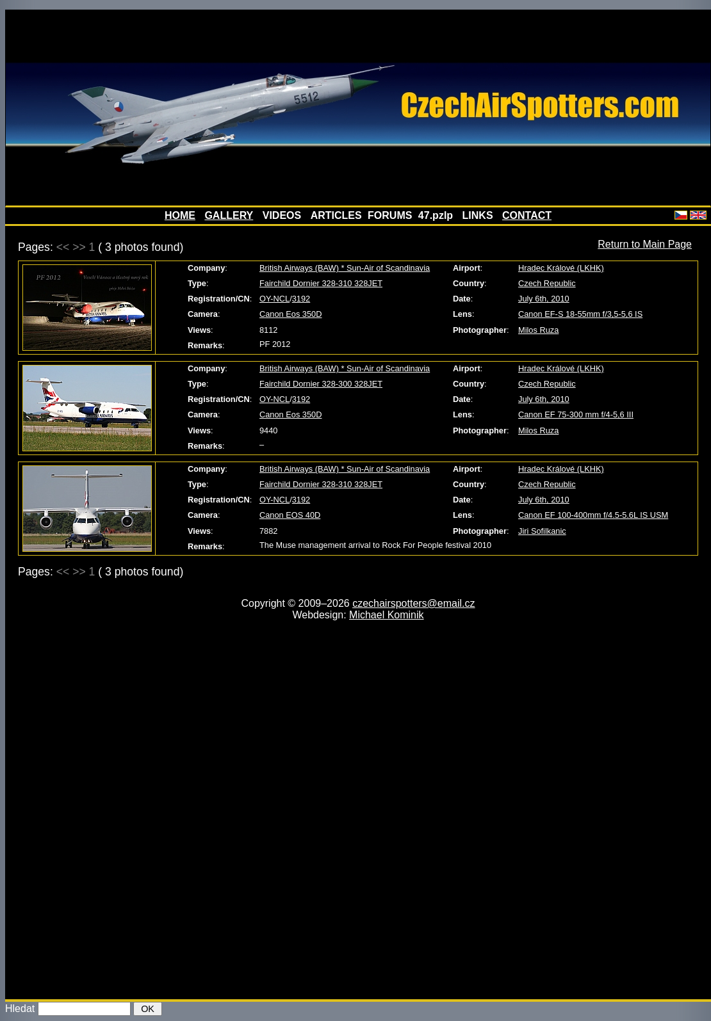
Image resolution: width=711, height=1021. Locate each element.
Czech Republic (547, 283)
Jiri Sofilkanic (542, 531)
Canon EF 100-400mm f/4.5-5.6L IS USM (593, 515)
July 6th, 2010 (543, 298)
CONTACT (527, 215)
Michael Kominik (386, 614)
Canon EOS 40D (289, 515)
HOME (180, 215)
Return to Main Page (645, 244)
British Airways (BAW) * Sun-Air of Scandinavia (344, 268)
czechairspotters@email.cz (413, 603)
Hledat (20, 1008)
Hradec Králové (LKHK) (561, 268)
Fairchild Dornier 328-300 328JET (320, 384)
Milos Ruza (538, 330)
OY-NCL (274, 298)
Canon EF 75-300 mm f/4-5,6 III (575, 414)
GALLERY (228, 215)
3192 (301, 298)
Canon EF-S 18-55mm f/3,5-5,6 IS (580, 314)
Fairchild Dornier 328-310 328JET (320, 283)
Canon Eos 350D (290, 314)
